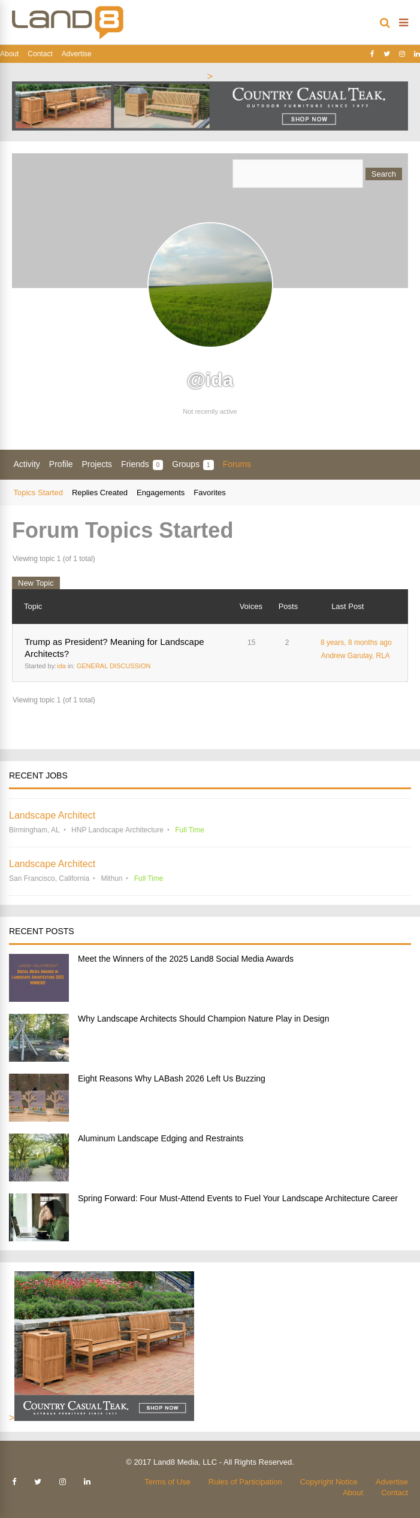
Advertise (77, 54)
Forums (237, 464)
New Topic (36, 582)
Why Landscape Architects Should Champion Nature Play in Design (203, 1018)
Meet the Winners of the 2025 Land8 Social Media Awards (186, 958)
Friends (142, 464)
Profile (61, 464)
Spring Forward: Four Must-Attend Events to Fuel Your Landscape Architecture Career (238, 1198)
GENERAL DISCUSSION (114, 665)
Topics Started (38, 492)
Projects (97, 464)
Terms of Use (167, 1481)
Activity (27, 464)
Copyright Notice (329, 1481)
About (9, 54)
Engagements (161, 492)
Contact (40, 54)
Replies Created (100, 492)
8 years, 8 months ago (356, 642)
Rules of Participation (245, 1481)
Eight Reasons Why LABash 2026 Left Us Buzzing (171, 1078)
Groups (192, 464)
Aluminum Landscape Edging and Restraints (160, 1138)
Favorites (209, 492)
